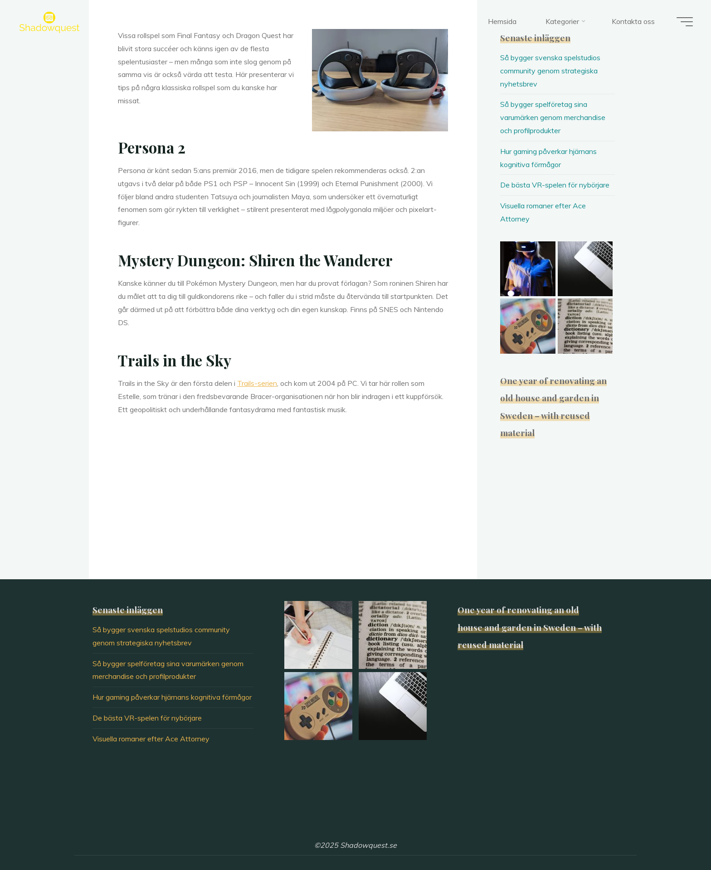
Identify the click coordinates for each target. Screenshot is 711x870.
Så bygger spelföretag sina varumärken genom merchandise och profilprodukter (552, 117)
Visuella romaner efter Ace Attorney (151, 738)
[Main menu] (685, 21)
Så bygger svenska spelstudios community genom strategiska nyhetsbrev (550, 70)
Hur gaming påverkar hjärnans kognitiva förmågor (172, 697)
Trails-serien (257, 383)
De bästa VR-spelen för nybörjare (554, 184)
